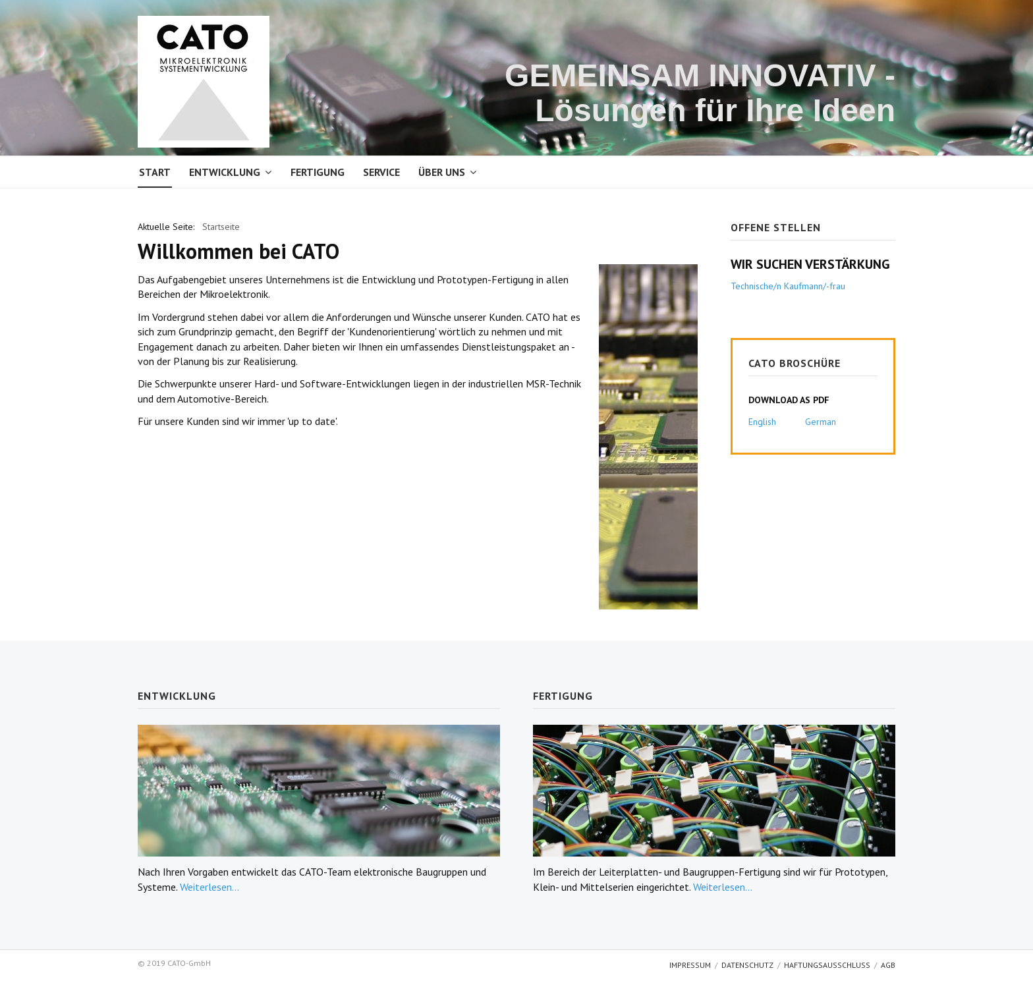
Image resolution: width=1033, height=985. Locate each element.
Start (155, 172)
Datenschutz (747, 965)
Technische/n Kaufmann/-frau (788, 286)
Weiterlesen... (209, 886)
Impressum (690, 965)
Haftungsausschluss (827, 965)
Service (381, 172)
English (762, 422)
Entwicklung (224, 172)
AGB (888, 965)
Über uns (441, 172)
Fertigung (318, 172)
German (820, 422)
